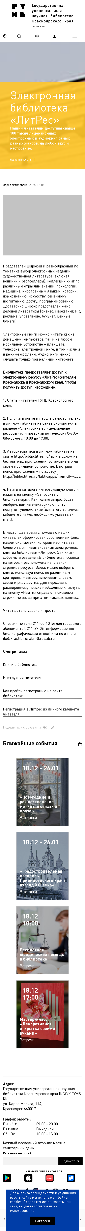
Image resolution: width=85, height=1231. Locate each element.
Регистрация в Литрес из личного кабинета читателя (41, 711)
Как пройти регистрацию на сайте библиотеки (32, 693)
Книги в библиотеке (20, 664)
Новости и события (21, 159)
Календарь (80, 744)
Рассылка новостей (17, 1153)
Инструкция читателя (22, 677)
